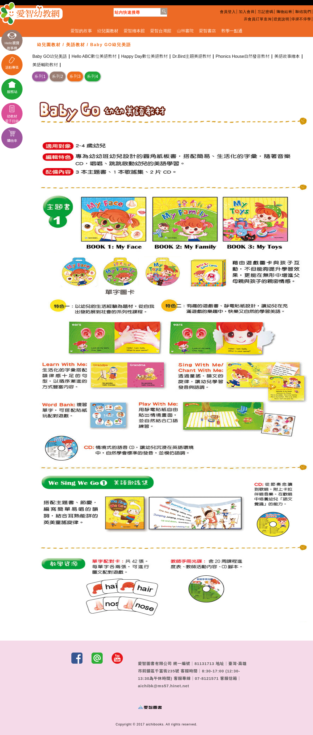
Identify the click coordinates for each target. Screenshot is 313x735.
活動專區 (12, 63)
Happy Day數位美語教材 (144, 56)
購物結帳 (284, 12)
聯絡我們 (303, 12)
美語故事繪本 (287, 56)
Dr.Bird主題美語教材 (191, 56)
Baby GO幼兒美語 (49, 56)
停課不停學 (301, 19)
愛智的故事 (81, 31)
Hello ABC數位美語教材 (94, 56)
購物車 (12, 136)
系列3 (75, 76)
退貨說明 (281, 19)
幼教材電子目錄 (12, 114)
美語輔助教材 (45, 65)
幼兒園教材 (107, 31)
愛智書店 (207, 31)
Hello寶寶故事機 (12, 41)
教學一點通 (231, 31)
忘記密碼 (265, 12)
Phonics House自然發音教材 (243, 56)
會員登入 (228, 12)
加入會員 (247, 12)
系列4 (92, 76)
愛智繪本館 (134, 31)
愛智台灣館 (160, 31)
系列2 (57, 76)
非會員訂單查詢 (258, 19)
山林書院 (185, 31)
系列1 (40, 76)
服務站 (12, 87)
